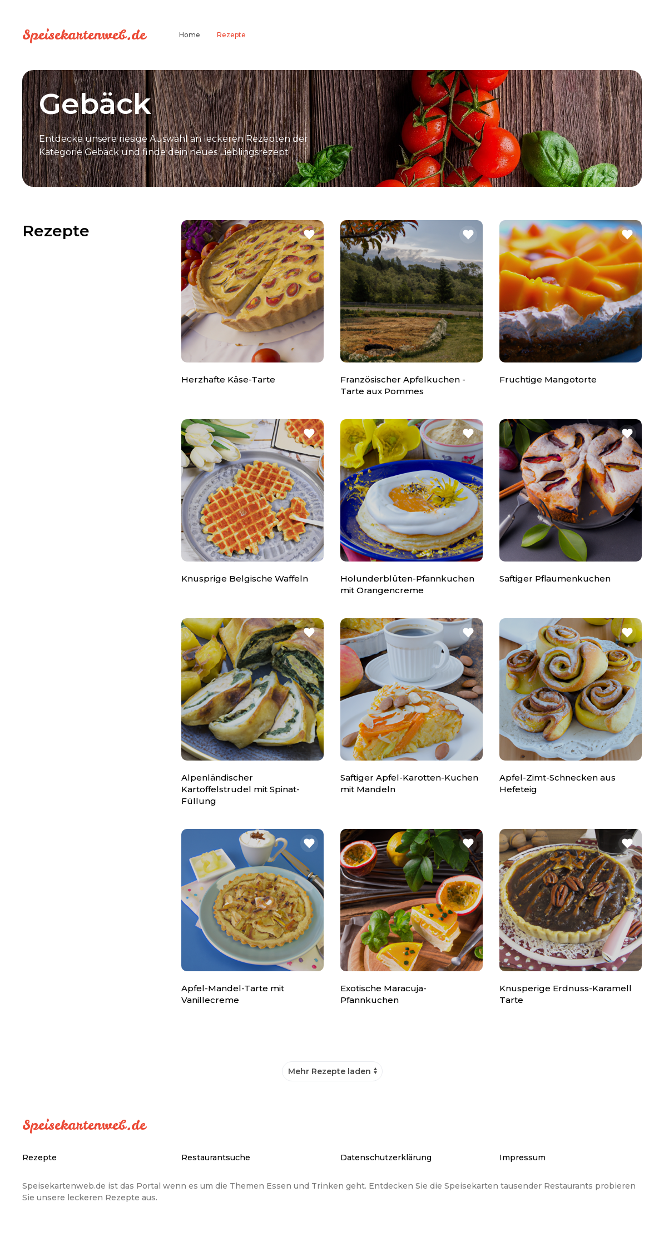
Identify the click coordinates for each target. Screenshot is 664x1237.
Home (189, 35)
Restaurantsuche (215, 1157)
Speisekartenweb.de (84, 34)
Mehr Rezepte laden (329, 1071)
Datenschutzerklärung (386, 1157)
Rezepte (231, 35)
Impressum (522, 1157)
